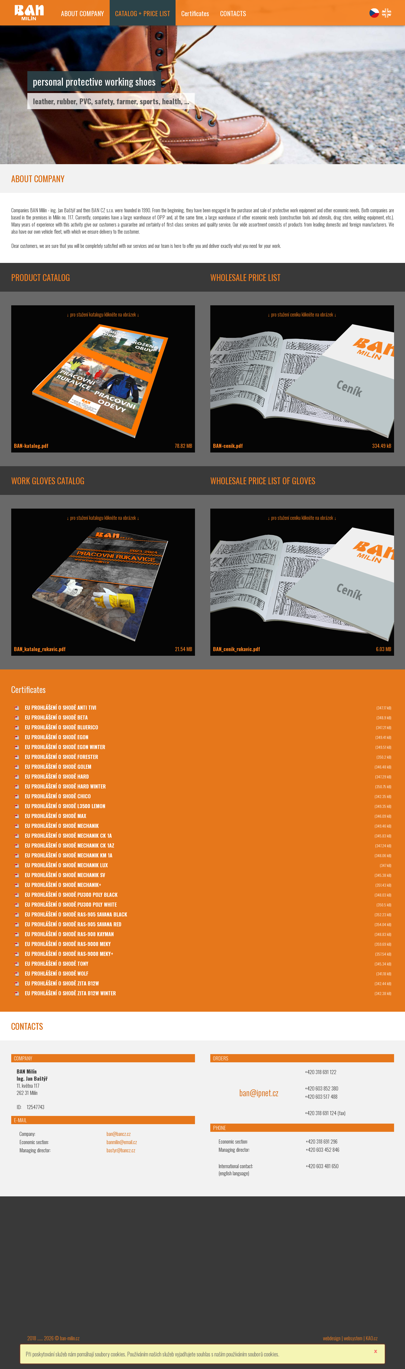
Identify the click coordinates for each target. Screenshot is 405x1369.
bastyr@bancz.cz (121, 1150)
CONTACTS (233, 13)
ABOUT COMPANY (82, 13)
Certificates (195, 13)
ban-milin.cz (70, 1338)
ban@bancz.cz (119, 1133)
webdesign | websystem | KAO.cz (350, 1338)
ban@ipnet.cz (258, 1092)
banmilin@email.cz (122, 1141)
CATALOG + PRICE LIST (142, 13)
